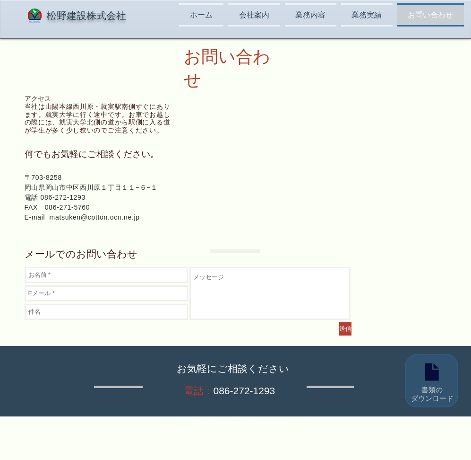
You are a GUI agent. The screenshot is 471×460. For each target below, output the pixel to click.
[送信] (345, 329)
